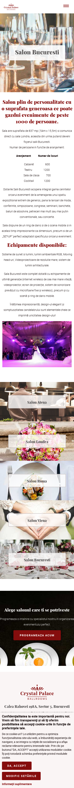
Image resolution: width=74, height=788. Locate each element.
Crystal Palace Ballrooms (11, 7)
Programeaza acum (37, 635)
